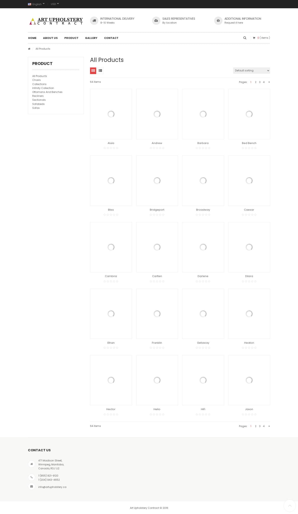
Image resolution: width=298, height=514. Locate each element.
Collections (39, 84)
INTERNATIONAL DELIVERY (117, 19)
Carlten (157, 276)
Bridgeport (157, 210)
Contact (111, 38)
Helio (157, 409)
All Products (39, 76)
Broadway (203, 210)
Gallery (91, 38)
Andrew (157, 143)
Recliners (38, 96)
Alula (111, 143)
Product (71, 38)
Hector (110, 409)
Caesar (249, 210)
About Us (50, 38)
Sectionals (39, 100)
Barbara (203, 143)
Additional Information (243, 19)
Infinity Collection (43, 88)
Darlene (203, 276)
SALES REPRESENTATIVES (178, 19)
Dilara (249, 276)
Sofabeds (38, 104)
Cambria (111, 276)
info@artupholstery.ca (52, 487)
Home (32, 38)
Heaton (249, 343)
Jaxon (249, 409)
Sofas (36, 108)
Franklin (157, 343)
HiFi (203, 409)
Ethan (111, 343)
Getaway (203, 343)
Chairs (36, 80)
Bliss (111, 210)
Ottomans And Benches (47, 92)
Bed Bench (249, 143)
